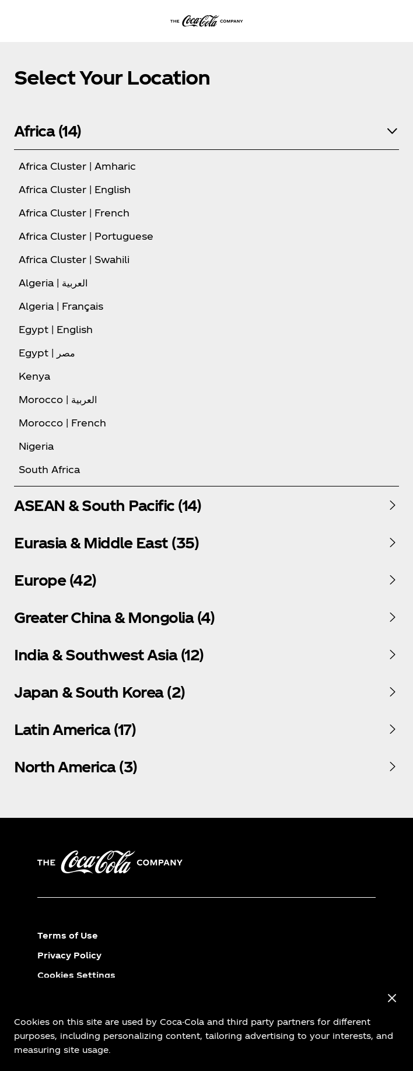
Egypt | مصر (47, 352)
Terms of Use (67, 935)
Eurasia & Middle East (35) (106, 542)
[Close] (392, 999)
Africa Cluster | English (75, 189)
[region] (206, 1024)
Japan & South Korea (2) (99, 692)
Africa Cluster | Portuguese (86, 236)
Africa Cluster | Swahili (74, 259)
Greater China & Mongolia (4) (114, 617)
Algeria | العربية (53, 282)
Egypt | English (56, 329)
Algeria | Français (61, 306)
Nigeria (36, 446)
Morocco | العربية (58, 399)
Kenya (34, 376)
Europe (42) (55, 580)
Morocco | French (62, 422)
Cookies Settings (76, 975)
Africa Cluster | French (74, 212)
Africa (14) (47, 131)
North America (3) (75, 766)
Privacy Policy (69, 955)
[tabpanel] (206, 299)
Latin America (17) (74, 729)
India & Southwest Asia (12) (109, 654)
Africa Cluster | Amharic (77, 166)
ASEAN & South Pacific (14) (107, 505)
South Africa (49, 469)
